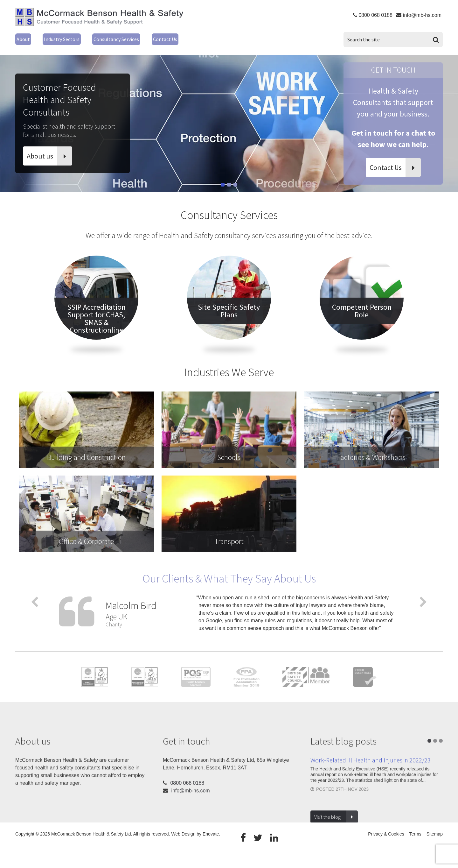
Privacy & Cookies (386, 848)
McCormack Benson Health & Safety (99, 19)
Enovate (211, 848)
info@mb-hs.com (422, 15)
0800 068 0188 (375, 15)
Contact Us (196, 38)
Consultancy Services (136, 38)
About (24, 38)
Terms (415, 848)
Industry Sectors (69, 38)
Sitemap (435, 848)
